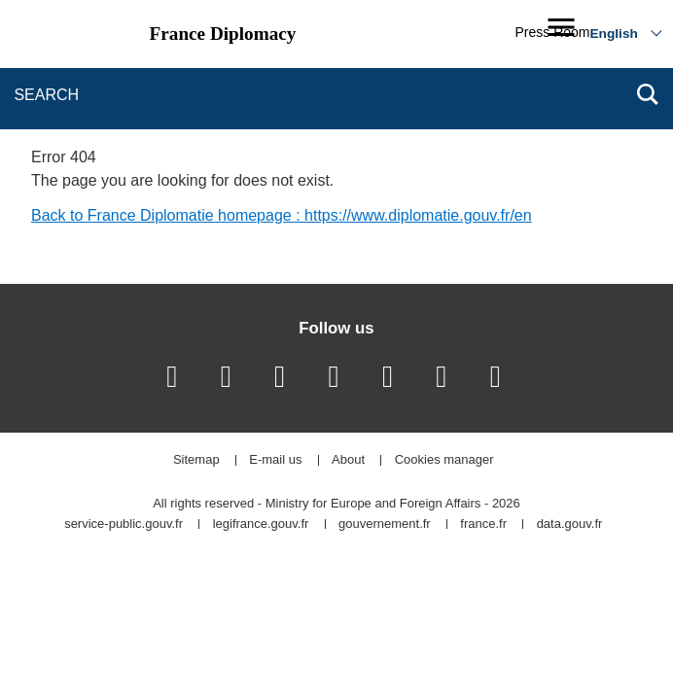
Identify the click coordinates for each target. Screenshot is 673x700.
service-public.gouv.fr (123, 524)
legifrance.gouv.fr (261, 524)
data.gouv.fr (570, 524)
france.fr (483, 524)
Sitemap (196, 460)
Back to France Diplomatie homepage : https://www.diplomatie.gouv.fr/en (281, 215)
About (348, 460)
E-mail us (275, 460)
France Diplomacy (223, 33)
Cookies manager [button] (444, 460)
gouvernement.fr (384, 524)
